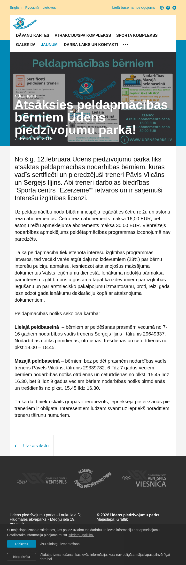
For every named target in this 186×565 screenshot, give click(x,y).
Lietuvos (49, 7)
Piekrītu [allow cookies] (21, 544)
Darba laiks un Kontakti (91, 45)
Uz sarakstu (32, 445)
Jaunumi (50, 45)
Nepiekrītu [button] (21, 557)
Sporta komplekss (137, 35)
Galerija (26, 45)
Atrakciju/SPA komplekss (82, 35)
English (16, 7)
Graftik (122, 519)
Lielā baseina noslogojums (133, 7)
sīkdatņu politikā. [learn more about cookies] (81, 535)
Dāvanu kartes (32, 35)
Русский (32, 7)
